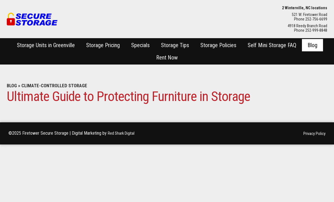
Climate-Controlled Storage (58, 85)
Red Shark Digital (123, 133)
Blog (12, 85)
